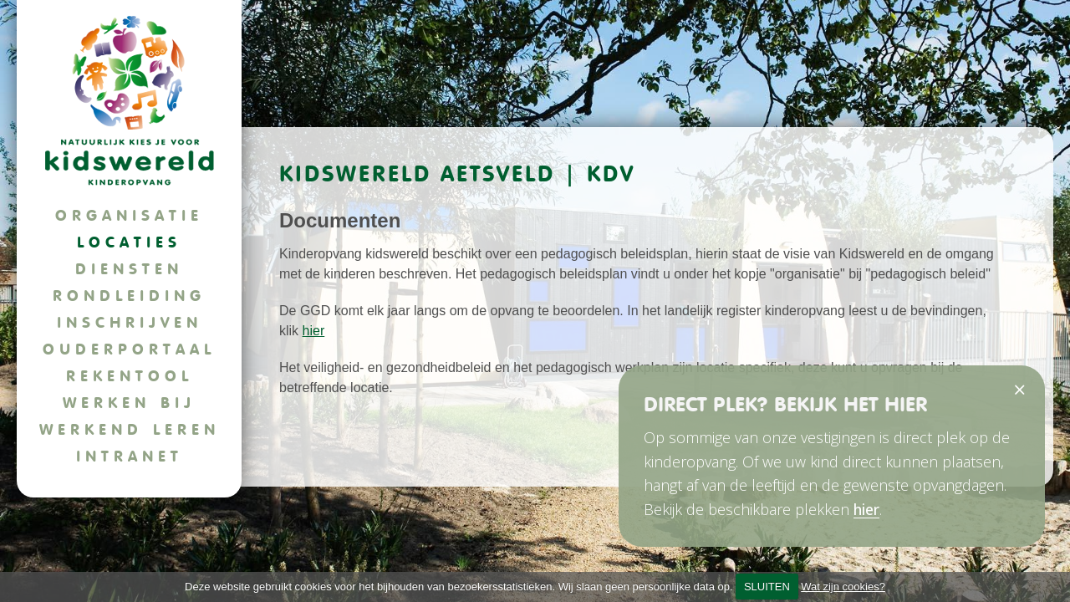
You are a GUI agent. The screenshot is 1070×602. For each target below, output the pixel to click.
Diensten (129, 268)
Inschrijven (129, 322)
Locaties (129, 242)
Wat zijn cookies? (843, 586)
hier (314, 331)
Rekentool (129, 375)
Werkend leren (129, 429)
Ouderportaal (129, 349)
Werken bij (129, 402)
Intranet (129, 456)
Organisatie (129, 215)
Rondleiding (129, 295)
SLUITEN (767, 586)
